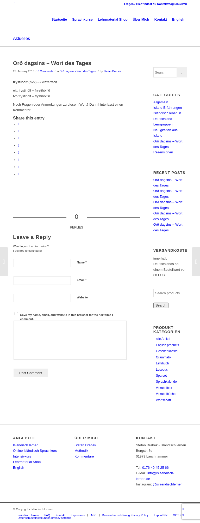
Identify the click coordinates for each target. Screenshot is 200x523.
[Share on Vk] (19, 160)
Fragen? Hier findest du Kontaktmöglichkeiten (155, 3)
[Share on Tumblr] (19, 152)
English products (167, 345)
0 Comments (45, 71)
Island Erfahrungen (167, 108)
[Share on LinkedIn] (19, 145)
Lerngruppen (163, 124)
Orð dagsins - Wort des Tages (77, 71)
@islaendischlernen (168, 484)
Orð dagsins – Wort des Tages (52, 63)
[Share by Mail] (19, 174)
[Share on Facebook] (19, 124)
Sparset (161, 375)
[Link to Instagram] (14, 4)
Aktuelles (21, 38)
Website (82, 297)
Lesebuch (163, 369)
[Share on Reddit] (19, 167)
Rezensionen (163, 152)
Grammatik (163, 357)
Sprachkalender (167, 381)
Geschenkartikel (167, 351)
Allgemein (160, 102)
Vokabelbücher (166, 394)
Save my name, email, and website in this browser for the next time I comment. (66, 317)
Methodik (81, 451)
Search (160, 305)
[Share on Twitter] (19, 131)
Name (82, 262)
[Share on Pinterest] (19, 138)
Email (81, 280)
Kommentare (84, 456)
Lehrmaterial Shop (27, 462)
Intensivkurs (22, 456)
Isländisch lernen (26, 445)
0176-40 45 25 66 (155, 468)
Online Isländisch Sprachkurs (35, 451)
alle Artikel (163, 339)
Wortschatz (164, 400)
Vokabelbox (164, 388)
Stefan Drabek (112, 71)
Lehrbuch (162, 363)
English (18, 468)
